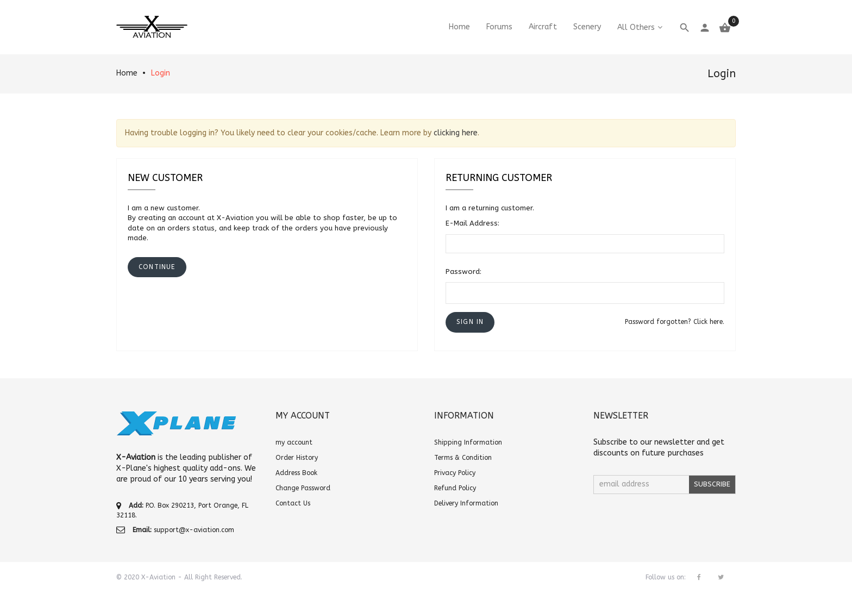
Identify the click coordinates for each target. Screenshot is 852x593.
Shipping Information (468, 442)
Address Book (296, 473)
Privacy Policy (454, 473)
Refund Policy (455, 488)
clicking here (456, 133)
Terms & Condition (463, 457)
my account (293, 442)
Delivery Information (466, 503)
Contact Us (292, 503)
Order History (296, 457)
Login (160, 73)
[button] (470, 322)
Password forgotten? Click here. (674, 322)
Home (126, 73)
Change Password (302, 488)
